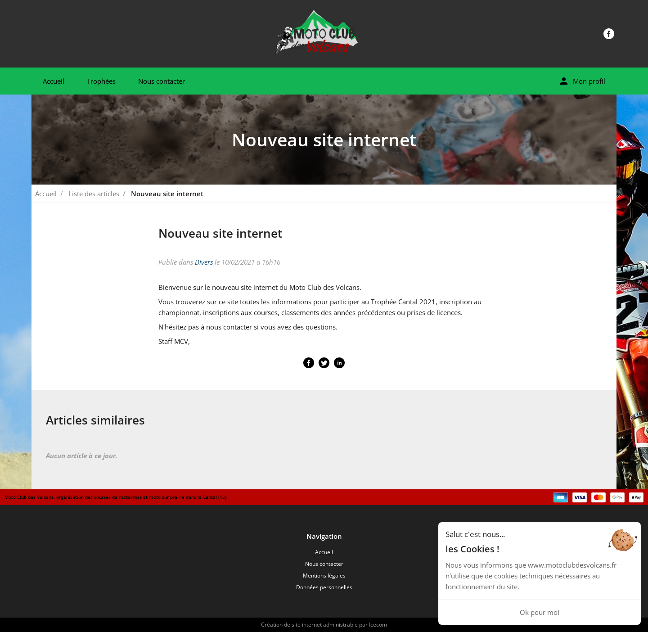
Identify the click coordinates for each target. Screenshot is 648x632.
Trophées (101, 81)
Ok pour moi (539, 612)
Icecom (378, 624)
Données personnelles (324, 587)
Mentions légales (324, 575)
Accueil (53, 81)
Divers (204, 261)
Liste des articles (93, 193)
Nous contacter (161, 81)
